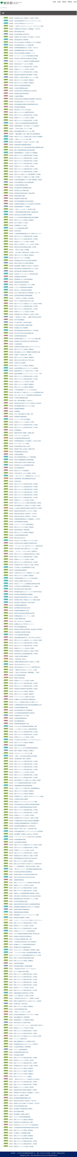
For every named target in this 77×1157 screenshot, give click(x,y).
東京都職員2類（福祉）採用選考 (22, 758)
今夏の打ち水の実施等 (20, 362)
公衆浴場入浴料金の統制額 (21, 799)
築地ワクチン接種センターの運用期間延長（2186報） (27, 174)
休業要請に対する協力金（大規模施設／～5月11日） (27, 28)
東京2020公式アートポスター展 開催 (23, 64)
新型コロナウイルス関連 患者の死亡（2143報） (26, 734)
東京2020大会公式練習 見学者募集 (23, 214)
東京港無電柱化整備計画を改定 (22, 438)
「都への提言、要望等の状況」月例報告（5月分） (27, 252)
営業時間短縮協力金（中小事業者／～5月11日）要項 (27, 441)
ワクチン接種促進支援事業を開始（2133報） (25, 783)
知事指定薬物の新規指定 (20, 570)
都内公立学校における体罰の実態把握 (23, 263)
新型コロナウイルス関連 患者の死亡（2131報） (26, 812)
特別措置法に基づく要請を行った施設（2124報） (26, 855)
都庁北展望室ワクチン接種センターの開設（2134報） (27, 780)
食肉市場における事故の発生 (21, 190)
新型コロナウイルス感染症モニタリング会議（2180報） (28, 303)
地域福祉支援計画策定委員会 (21, 93)
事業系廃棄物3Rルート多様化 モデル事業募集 (25, 152)
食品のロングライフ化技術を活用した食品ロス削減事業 (28, 136)
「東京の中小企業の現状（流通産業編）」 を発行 (26, 672)
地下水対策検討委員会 (20, 675)
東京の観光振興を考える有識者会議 (23, 710)
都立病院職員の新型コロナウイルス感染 (24, 131)
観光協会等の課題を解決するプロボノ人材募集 (26, 597)
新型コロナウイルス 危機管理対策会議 (24, 112)
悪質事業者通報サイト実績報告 (22, 206)
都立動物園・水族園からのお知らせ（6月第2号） (26, 834)
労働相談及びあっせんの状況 (21, 715)
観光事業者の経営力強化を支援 (22, 607)
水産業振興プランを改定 (20, 225)
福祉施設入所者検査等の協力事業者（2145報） (26, 688)
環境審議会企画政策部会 (20, 276)
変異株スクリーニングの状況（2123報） (24, 885)
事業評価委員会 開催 (19, 196)
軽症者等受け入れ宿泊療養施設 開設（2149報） (26, 653)
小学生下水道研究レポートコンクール (23, 23)
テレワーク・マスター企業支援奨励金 (23, 524)
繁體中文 (70, 1)
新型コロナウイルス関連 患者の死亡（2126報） (26, 853)
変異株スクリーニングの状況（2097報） (24, 1087)
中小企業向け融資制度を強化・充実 (23, 939)
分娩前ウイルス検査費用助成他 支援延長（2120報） (27, 893)
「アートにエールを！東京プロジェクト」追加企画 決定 (28, 546)
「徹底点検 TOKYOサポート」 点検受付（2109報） (27, 998)
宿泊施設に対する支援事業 (21, 327)
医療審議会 (17, 411)
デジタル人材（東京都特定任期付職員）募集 (25, 726)
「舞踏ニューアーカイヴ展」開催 (22, 139)
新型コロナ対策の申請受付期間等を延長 (24, 958)
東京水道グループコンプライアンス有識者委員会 (26, 1125)
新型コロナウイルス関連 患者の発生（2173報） (26, 376)
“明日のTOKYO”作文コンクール (22, 664)
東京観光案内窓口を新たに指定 (22, 446)
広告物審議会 (17, 430)
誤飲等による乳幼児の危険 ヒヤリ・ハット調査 (26, 77)
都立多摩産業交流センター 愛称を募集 (24, 45)
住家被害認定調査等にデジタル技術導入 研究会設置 (27, 204)
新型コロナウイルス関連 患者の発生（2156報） (26, 556)
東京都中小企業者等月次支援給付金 (23, 936)
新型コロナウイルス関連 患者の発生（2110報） (26, 985)
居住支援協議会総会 (19, 721)
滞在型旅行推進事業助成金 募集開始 (23, 594)
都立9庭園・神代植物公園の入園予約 (23, 1108)
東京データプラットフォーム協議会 (23, 1076)
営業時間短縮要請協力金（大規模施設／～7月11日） (27, 519)
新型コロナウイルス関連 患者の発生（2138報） (26, 766)
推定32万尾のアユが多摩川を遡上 (22, 1022)
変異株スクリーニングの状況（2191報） (24, 166)
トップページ (3, 7)
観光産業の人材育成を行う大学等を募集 (24, 602)
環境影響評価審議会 (19, 408)
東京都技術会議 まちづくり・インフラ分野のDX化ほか (28, 591)
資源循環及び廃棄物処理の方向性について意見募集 (26, 906)
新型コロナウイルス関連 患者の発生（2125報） (26, 847)
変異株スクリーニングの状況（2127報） (24, 850)
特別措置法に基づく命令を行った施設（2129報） (26, 818)
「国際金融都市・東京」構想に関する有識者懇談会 (27, 134)
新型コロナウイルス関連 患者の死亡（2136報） (26, 777)
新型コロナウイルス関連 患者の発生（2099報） (26, 1057)
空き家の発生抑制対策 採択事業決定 (23, 871)
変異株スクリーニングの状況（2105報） (24, 1028)
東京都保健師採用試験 (20, 839)
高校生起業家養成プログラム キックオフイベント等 (27, 20)
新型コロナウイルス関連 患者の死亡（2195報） (26, 158)
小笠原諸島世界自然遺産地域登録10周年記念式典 (26, 1127)
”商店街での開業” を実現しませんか (23, 581)
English (59, 1)
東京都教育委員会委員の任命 (21, 1052)
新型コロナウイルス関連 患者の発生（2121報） (26, 888)
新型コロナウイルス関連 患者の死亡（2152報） (26, 645)
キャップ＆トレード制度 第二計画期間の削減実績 (26, 61)
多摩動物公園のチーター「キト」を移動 (24, 616)
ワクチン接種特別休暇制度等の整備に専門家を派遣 (26, 933)
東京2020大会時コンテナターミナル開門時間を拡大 (27, 667)
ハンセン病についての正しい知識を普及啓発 (25, 729)
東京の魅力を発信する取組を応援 (22, 589)
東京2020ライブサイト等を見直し (22, 109)
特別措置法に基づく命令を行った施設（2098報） (26, 1065)
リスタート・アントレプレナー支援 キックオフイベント (28, 920)
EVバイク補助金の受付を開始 (21, 971)
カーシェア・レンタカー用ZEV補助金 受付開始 (26, 55)
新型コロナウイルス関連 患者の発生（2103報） (26, 1033)
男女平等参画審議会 (19, 319)
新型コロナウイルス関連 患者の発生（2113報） (26, 979)
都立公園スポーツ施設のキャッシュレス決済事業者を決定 (28, 392)
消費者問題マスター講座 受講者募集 (23, 279)
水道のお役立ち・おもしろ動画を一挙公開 (25, 473)
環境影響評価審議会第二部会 (21, 610)
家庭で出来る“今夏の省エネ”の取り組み (24, 360)
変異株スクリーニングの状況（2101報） (24, 1060)
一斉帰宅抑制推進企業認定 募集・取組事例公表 (26, 212)
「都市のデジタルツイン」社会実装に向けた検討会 (26, 1079)
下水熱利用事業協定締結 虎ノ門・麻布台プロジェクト (28, 233)
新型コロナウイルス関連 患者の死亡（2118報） (26, 928)
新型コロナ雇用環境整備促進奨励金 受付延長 (25, 807)
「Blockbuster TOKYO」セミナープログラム (25, 968)
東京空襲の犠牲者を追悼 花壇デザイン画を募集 (26, 330)
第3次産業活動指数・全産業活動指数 (23, 966)
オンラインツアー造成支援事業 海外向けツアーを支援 (27, 955)
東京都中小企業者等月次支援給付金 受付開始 (25, 58)
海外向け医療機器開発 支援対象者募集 (24, 459)
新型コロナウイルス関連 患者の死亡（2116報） (26, 976)
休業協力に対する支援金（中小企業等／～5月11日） (27, 37)
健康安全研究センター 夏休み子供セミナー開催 (26, 370)
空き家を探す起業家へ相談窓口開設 (23, 325)
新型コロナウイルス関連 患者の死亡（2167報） (26, 492)
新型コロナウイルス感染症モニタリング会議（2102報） (28, 1036)
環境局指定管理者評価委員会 (21, 282)
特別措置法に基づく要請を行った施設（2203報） (26, 18)
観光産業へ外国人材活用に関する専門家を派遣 (26, 341)
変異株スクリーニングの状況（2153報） (24, 648)
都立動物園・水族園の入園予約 (21, 1114)
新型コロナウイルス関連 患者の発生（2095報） (26, 1081)
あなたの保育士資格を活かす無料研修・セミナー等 (27, 292)
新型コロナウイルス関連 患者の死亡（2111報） (26, 990)
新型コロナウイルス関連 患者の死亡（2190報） (26, 169)
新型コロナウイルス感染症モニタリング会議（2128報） (28, 844)
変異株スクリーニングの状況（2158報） (24, 559)
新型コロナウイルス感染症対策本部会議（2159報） (27, 554)
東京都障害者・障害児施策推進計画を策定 (25, 478)
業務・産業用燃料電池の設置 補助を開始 (24, 150)
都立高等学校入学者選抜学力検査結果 (23, 271)
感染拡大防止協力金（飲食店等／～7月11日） (25, 513)
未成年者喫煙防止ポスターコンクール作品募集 (26, 368)
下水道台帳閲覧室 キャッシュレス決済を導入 (25, 389)
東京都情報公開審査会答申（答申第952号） (25, 826)
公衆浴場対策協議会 (19, 963)
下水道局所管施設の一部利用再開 (22, 1046)
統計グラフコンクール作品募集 (22, 257)
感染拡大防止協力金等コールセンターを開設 (25, 511)
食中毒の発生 (17, 230)
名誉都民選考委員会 (19, 880)
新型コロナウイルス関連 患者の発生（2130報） (26, 809)
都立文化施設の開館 (19, 1111)
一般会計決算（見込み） (20, 659)
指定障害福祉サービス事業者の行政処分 (24, 1020)
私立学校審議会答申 (19, 467)
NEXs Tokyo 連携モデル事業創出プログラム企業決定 (27, 42)
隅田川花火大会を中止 (20, 538)
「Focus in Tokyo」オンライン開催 (23, 128)
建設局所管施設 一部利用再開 (21, 529)
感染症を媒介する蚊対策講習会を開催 (23, 1138)
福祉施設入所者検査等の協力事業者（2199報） (26, 74)
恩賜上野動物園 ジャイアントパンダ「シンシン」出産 (28, 373)
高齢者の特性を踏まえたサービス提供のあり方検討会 (27, 403)
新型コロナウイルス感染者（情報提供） (24, 80)
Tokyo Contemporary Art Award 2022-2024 (24, 877)
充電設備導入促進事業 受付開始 (22, 632)
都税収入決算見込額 (19, 678)
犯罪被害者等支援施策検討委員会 (22, 144)
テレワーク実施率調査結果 (20, 1049)
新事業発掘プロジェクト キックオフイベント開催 (26, 914)
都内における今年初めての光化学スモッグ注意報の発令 (28, 863)
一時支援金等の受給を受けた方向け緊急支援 (25, 941)
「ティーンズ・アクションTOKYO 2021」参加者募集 (27, 836)
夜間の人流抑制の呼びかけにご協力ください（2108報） (28, 1001)
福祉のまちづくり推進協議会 (21, 470)
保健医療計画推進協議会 (20, 416)
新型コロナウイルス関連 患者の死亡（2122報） (26, 890)
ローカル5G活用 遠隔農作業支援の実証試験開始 (26, 217)
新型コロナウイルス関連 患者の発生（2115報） (26, 974)
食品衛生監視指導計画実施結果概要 (23, 295)
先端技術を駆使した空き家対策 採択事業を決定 (26, 874)
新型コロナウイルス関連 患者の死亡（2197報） (26, 120)
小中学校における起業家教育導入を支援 (24, 567)
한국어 (75, 1)
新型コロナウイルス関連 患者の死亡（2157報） (26, 562)
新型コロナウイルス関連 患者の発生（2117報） (26, 923)
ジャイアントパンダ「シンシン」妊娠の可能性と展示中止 (28, 1025)
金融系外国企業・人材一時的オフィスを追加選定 (26, 125)
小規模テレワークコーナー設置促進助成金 (24, 931)
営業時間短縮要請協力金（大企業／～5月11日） (26, 47)
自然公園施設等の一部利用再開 (21, 1017)
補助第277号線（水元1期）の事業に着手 (24, 449)
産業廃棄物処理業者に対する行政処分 (23, 50)
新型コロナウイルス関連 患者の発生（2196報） (26, 115)
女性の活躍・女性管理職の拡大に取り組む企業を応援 (27, 896)
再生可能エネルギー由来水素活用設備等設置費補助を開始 (28, 147)
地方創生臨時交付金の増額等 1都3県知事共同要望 (26, 804)
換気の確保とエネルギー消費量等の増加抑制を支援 (27, 352)
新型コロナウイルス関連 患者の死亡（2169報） (26, 486)
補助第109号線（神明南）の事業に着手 (24, 432)
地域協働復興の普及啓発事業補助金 (23, 785)
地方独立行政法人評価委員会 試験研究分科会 (25, 543)
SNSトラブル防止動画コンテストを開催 (24, 284)
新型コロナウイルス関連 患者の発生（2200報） (26, 72)
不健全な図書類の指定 (20, 618)
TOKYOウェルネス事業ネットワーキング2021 (26, 540)
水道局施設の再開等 (19, 1055)
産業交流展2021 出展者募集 (21, 39)
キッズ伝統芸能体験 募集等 (21, 228)
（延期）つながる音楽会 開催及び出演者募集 (25, 756)
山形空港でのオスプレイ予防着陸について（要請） (27, 572)
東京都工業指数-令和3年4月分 (21, 34)
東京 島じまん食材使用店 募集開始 (23, 290)
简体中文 (64, 1)
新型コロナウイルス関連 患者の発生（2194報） (26, 155)
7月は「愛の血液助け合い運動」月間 (23, 414)
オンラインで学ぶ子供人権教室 (22, 419)
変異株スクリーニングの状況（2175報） (24, 381)
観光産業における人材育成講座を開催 (23, 465)
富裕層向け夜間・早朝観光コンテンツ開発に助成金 (27, 599)
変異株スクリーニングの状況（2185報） (24, 241)
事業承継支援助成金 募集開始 (21, 912)
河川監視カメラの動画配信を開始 (22, 1133)
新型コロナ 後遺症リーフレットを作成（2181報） (27, 244)
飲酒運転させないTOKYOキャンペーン (24, 624)
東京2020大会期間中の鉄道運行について (24, 53)
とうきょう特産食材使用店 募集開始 (23, 287)
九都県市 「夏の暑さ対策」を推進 (22, 354)
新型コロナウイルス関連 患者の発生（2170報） (26, 424)
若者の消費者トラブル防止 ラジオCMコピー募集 (26, 142)
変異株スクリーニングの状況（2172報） (24, 422)
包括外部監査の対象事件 (20, 842)
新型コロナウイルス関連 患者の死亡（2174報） (26, 379)
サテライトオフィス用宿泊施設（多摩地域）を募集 (26, 950)
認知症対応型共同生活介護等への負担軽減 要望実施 (27, 904)
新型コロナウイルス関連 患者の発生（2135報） (26, 774)
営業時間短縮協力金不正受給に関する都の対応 (25, 858)
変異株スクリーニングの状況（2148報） (24, 680)
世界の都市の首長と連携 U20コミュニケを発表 (26, 548)
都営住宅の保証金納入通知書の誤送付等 (24, 613)
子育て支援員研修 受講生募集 (21, 634)
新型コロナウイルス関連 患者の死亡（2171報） (26, 427)
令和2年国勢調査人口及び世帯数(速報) (24, 182)
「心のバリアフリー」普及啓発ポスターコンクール (27, 476)
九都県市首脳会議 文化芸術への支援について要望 (26, 661)
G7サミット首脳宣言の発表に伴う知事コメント (26, 702)
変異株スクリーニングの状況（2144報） (24, 737)
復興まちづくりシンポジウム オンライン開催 (25, 801)
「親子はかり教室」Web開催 (21, 249)
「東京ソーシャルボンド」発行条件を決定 (25, 209)
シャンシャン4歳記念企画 (20, 1038)
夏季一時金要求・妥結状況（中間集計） (24, 750)
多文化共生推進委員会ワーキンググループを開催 (26, 1014)
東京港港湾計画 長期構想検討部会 (22, 187)
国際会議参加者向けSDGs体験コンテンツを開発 (26, 898)
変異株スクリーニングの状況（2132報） (24, 815)
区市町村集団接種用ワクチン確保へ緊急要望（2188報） (28, 179)
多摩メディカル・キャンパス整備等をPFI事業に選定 (27, 882)
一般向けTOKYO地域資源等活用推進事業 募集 (26, 123)
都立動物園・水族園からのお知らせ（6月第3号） (26, 265)
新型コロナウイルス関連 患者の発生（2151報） (26, 643)
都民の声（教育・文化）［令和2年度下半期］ (25, 828)
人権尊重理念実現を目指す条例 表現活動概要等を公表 (28, 704)
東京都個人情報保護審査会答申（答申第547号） (26, 823)
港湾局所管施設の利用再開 (21, 521)
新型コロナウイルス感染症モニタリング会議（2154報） (28, 640)
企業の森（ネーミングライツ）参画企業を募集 (26, 274)
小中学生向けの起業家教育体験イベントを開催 (26, 586)
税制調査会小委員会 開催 (20, 198)
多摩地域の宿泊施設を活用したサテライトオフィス (27, 346)
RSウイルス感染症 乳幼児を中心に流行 (24, 301)
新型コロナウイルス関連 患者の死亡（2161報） (26, 497)
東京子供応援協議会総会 (20, 626)
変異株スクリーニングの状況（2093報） (24, 1146)
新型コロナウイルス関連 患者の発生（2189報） (26, 171)
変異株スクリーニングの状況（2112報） (24, 987)
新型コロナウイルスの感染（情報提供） (24, 527)
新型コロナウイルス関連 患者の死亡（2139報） (26, 769)
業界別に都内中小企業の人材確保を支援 (24, 462)
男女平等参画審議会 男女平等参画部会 (24, 201)
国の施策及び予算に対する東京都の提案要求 (25, 260)
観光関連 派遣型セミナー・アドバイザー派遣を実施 (27, 338)
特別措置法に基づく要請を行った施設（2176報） (26, 314)
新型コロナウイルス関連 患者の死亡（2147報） (26, 686)
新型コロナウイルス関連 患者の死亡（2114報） (26, 982)
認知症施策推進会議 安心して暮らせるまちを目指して (28, 637)
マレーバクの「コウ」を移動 (21, 443)
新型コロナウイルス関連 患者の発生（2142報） (26, 731)
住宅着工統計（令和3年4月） (21, 1003)
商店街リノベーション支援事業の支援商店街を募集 (27, 583)
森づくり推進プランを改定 (21, 222)
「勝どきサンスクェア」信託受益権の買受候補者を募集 (28, 869)
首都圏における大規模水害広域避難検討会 (25, 699)
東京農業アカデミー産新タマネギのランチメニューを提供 (28, 796)
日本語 (54, 1)
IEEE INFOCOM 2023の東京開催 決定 (23, 333)
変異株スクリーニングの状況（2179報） (24, 311)
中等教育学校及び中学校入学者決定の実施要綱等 (26, 820)
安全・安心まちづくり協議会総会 (22, 621)
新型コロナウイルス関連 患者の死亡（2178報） (26, 309)
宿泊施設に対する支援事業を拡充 (22, 947)
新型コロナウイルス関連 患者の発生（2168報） (26, 484)
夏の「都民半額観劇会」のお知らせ (23, 400)
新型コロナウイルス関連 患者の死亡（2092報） (26, 1143)
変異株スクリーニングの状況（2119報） (24, 925)
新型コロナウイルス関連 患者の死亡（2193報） (26, 163)
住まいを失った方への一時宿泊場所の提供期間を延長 (27, 395)
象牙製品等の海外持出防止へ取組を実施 (24, 193)
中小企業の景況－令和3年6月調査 (22, 322)
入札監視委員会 (18, 344)
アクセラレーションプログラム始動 (23, 753)
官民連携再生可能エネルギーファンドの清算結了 (26, 1044)
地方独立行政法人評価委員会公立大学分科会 (25, 90)
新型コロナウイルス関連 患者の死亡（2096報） (26, 1084)
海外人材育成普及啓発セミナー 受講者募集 (25, 457)
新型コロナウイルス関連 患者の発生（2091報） (26, 1141)
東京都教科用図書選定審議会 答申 (22, 1098)
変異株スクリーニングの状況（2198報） (24, 117)
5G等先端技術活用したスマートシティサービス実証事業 (28, 831)
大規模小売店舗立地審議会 (21, 656)
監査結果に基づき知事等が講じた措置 (23, 1122)
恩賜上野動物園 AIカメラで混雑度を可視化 (24, 1041)
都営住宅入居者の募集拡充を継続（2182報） (25, 247)
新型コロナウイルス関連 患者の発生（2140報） (26, 761)
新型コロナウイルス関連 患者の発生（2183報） (26, 236)
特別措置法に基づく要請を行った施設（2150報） (26, 651)
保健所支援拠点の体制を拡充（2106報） (24, 993)
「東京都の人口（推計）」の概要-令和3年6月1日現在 (27, 317)
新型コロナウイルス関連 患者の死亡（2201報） (26, 66)
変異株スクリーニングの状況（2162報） (24, 500)
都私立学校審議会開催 (20, 745)
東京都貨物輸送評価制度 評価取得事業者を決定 (26, 104)
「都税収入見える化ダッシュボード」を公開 (25, 669)
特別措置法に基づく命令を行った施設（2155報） (26, 564)
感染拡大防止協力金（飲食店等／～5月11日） (25, 516)
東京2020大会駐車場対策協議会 (22, 85)
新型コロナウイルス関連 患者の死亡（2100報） (26, 1063)
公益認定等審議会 (18, 96)
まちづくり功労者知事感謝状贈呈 (22, 1116)
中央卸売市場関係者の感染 (21, 88)
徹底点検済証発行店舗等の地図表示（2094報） (25, 1090)
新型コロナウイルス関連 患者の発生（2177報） (26, 306)
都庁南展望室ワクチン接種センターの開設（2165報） (27, 505)
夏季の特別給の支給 (19, 31)
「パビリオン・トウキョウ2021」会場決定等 (25, 551)
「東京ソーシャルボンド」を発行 (22, 1011)
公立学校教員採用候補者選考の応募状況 (24, 713)
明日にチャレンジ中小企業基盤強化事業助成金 (26, 748)
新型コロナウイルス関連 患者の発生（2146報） (26, 683)
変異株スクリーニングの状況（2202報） (24, 69)
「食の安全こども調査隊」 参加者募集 (24, 298)
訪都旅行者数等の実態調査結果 (21, 909)
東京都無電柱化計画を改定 (21, 451)
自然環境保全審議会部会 (20, 336)
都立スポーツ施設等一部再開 (21, 1095)
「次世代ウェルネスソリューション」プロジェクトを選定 (28, 26)
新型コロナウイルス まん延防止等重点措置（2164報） (28, 502)
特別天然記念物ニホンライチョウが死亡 (24, 101)
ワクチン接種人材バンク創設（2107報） (24, 995)
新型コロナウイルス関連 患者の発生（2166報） (26, 489)
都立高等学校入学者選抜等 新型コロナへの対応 (26, 268)
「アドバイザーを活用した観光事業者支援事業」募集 (27, 952)
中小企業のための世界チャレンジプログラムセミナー (27, 739)
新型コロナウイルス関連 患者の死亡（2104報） (26, 1030)
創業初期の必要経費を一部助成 (21, 917)
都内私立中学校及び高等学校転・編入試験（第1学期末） (28, 629)
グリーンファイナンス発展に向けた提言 (24, 696)
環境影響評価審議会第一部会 (21, 723)
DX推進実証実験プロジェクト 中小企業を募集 (25, 578)
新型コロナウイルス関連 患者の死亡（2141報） (26, 764)
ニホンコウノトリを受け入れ (21, 435)
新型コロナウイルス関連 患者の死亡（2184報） (26, 239)
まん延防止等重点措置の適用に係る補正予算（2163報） (28, 508)
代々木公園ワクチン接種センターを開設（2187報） (27, 177)
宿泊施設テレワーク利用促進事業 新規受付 (24, 944)
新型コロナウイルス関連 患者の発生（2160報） (26, 494)
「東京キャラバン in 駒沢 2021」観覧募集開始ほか (27, 788)
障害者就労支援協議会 (20, 107)
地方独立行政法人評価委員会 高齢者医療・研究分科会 (28, 99)
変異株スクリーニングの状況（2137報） (24, 772)
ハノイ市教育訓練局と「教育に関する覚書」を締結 (26, 866)
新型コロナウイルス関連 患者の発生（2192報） (26, 160)
